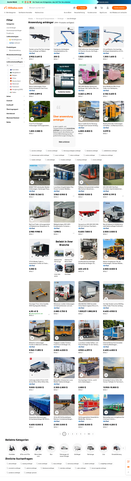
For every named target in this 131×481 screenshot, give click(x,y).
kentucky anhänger (72, 463)
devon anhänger (74, 155)
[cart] (102, 8)
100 (89, 434)
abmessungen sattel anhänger (39, 155)
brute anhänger (96, 160)
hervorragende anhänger (98, 468)
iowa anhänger (56, 463)
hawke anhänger (35, 160)
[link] (128, 461)
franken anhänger (65, 160)
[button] (74, 8)
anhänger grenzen (30, 473)
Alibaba (30, 18)
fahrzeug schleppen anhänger (71, 151)
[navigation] (15, 226)
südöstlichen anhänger (109, 151)
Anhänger (61, 18)
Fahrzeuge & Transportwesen (45, 18)
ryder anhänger (80, 468)
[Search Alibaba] (50, 8)
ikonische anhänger (91, 151)
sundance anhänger (13, 473)
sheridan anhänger (64, 468)
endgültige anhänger (105, 463)
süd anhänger (50, 160)
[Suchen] (81, 7)
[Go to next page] (93, 434)
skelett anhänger (89, 463)
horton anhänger (52, 151)
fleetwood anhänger (47, 468)
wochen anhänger (36, 151)
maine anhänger (89, 155)
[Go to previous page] (60, 434)
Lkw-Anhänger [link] (71, 18)
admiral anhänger (30, 468)
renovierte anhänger (14, 468)
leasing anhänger (81, 160)
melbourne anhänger (106, 155)
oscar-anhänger (58, 155)
